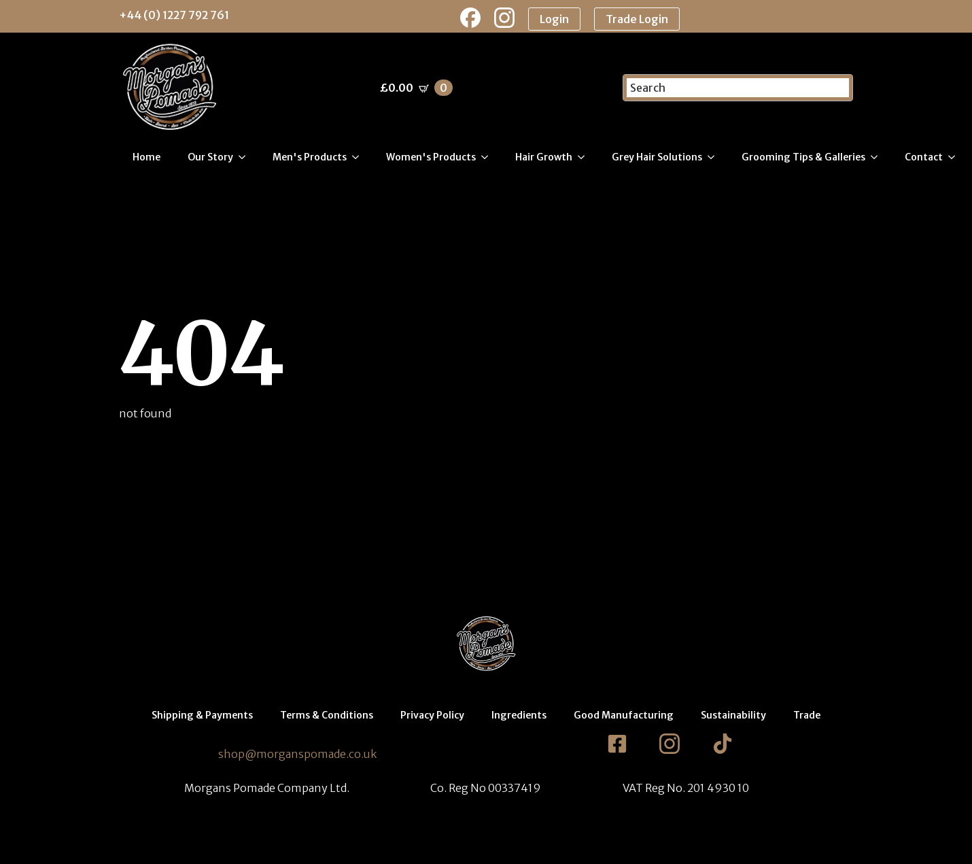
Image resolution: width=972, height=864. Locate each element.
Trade (806, 715)
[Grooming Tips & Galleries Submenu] (878, 157)
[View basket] (416, 88)
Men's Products (310, 157)
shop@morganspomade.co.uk (297, 754)
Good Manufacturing (624, 715)
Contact (924, 157)
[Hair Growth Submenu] (585, 157)
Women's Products (431, 157)
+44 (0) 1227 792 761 (174, 15)
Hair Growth (543, 157)
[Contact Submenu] (956, 157)
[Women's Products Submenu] (489, 157)
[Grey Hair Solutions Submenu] (715, 157)
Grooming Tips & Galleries (803, 157)
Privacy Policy (432, 715)
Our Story (210, 157)
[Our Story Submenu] (246, 157)
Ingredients (518, 715)
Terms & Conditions (326, 715)
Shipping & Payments (202, 715)
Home (146, 157)
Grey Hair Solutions (657, 157)
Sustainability (733, 715)
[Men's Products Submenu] (359, 157)
